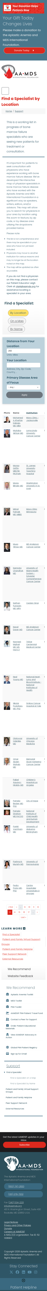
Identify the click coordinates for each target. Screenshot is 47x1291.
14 (15, 912)
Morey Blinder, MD (18, 484)
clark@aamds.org (25, 286)
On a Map (17, 321)
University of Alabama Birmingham (32, 829)
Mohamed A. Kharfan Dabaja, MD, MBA (18, 421)
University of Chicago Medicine (32, 741)
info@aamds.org (13, 1205)
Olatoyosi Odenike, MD (17, 741)
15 (20, 912)
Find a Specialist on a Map (23, 1078)
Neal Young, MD (18, 678)
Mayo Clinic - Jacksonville (32, 419)
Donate (8, 1228)
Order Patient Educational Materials (21, 1027)
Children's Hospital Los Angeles (32, 782)
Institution (32, 413)
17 (29, 912)
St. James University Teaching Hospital (30, 469)
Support (19, 111)
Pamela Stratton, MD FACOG (18, 814)
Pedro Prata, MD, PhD (17, 888)
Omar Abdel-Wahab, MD (16, 763)
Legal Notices (11, 1222)
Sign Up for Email (16, 1053)
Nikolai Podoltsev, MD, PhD (18, 706)
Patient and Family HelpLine (17, 949)
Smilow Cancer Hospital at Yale (33, 704)
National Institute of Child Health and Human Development (32, 816)
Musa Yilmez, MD (18, 545)
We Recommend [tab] (19, 969)
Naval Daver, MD (17, 628)
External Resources (12, 958)
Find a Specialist (11, 934)
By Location (18, 313)
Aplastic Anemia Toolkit (19, 994)
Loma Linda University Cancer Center (33, 433)
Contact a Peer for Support (21, 1019)
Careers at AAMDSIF (14, 1231)
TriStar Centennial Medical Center (33, 644)
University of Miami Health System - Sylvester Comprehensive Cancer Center (33, 575)
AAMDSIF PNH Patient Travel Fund (24, 1013)
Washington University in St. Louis (33, 486)
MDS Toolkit (14, 1000)
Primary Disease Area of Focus (22, 380)
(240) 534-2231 (16, 1202)
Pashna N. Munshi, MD (18, 863)
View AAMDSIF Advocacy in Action (21, 1036)
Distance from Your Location (21, 343)
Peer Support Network (14, 954)
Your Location (17, 360)
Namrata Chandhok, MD (18, 571)
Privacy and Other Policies (17, 1225)
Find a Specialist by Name (22, 1083)
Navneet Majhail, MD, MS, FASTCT (17, 645)
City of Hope (32, 800)
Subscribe (24, 1144)
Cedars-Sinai (32, 603)
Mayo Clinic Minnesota (31, 510)
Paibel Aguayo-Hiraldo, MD (18, 782)
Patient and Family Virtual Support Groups (22, 1090)
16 (25, 912)
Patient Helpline (23, 1287)
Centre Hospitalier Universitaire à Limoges (32, 889)
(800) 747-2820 (16, 1186)
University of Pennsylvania (32, 863)
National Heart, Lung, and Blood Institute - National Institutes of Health (33, 683)
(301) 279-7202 (15, 1194)
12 (38, 906)
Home (9, 111)
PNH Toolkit (14, 1006)
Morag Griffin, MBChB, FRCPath (17, 469)
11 (34, 906)
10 (30, 906)
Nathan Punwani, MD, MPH (17, 606)
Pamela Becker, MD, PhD (18, 803)
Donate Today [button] (24, 50)
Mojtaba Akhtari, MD (18, 432)
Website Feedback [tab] (20, 976)
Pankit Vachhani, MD (18, 829)
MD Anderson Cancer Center (33, 545)
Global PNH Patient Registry (21, 1047)
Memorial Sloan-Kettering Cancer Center (33, 762)
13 (10, 912)
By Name (16, 329)
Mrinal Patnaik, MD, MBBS (17, 512)
